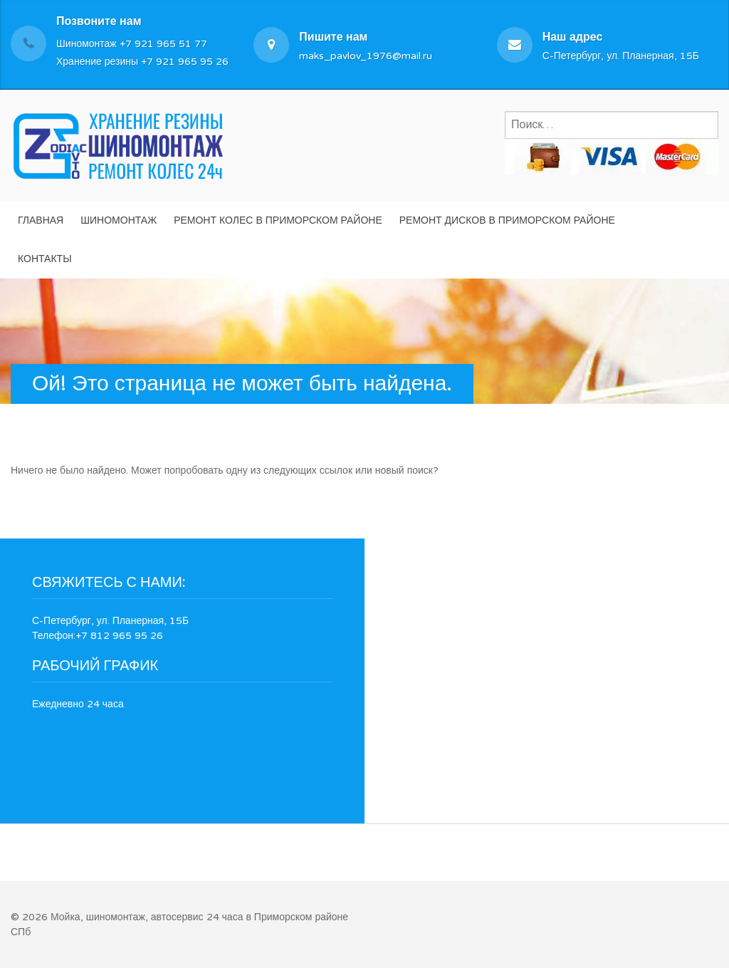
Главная (40, 220)
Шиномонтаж (118, 220)
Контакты (45, 259)
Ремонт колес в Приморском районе (278, 220)
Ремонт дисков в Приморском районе (507, 220)
